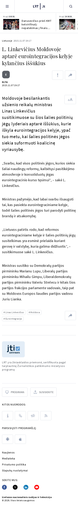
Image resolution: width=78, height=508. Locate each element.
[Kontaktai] (20, 415)
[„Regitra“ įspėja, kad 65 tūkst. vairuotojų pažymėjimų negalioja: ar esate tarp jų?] (67, 24)
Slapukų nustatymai (15, 470)
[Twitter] (15, 487)
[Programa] (15, 392)
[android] (7, 439)
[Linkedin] (26, 487)
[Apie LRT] (7, 415)
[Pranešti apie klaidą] (57, 75)
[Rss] (45, 415)
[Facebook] (4, 487)
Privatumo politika (14, 464)
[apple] (20, 439)
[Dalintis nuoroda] (70, 75)
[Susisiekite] (43, 392)
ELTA (5, 82)
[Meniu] (7, 6)
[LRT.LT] (39, 6)
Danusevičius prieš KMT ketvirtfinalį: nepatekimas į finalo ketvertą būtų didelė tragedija (36, 24)
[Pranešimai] (33, 415)
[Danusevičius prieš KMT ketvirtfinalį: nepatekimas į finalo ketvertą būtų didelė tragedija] (11, 24)
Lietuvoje (7, 40)
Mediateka (8, 458)
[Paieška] (71, 6)
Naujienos (8, 452)
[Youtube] (36, 487)
